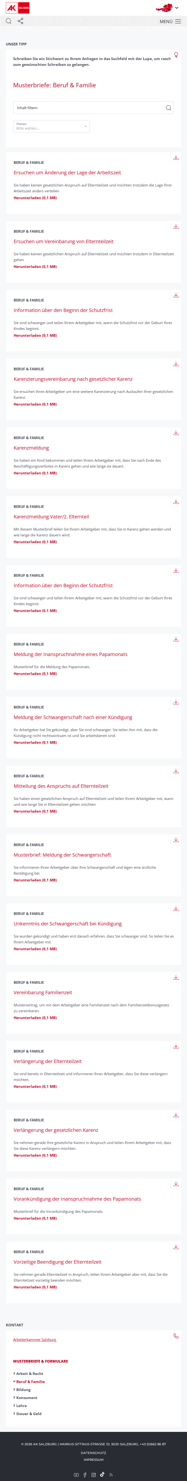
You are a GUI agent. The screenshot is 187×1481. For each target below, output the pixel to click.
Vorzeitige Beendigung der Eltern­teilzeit (58, 1262)
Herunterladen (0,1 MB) (35, 197)
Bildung (23, 1389)
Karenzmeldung (31, 447)
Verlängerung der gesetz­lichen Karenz (56, 1130)
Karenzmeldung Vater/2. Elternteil (51, 516)
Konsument (26, 1397)
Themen (21, 124)
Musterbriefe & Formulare (40, 1361)
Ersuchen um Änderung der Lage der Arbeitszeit (67, 172)
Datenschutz (93, 1453)
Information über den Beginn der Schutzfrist (63, 310)
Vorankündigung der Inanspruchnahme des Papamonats (77, 1199)
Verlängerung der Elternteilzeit (48, 1061)
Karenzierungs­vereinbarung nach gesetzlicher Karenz (73, 379)
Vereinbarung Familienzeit (43, 992)
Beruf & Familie (30, 1381)
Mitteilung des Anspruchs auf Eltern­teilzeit (61, 786)
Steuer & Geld (29, 1413)
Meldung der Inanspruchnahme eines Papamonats (71, 654)
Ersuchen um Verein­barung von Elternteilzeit (63, 241)
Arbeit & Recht (29, 1373)
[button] (51, 126)
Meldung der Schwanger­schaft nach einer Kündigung (73, 717)
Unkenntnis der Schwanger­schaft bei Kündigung (68, 923)
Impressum (93, 1460)
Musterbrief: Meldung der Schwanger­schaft (62, 854)
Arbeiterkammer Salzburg (35, 1339)
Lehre (21, 1405)
